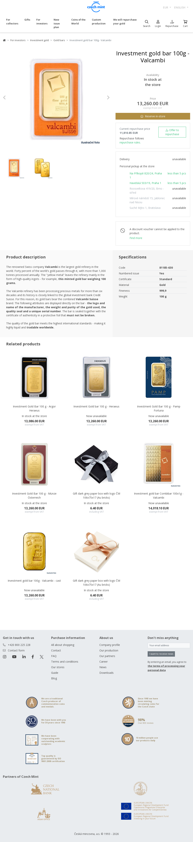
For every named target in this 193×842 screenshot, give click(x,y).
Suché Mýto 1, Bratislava (145, 208)
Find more (136, 238)
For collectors (12, 21)
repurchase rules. (130, 142)
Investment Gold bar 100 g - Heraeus (96, 406)
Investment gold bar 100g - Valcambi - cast (34, 580)
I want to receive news (161, 653)
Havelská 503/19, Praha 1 (145, 183)
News (102, 667)
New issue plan (57, 23)
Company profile (109, 645)
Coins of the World (78, 21)
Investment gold (39, 40)
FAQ (54, 656)
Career (103, 661)
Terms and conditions (64, 661)
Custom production (99, 21)
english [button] (180, 7)
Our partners (107, 656)
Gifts (27, 19)
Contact (56, 650)
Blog (54, 678)
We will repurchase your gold (125, 21)
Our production (108, 650)
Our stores (57, 667)
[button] (11, 97)
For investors (41, 21)
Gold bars (59, 40)
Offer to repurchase (172, 132)
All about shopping (62, 645)
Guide (54, 673)
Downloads (106, 673)
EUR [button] (166, 7)
